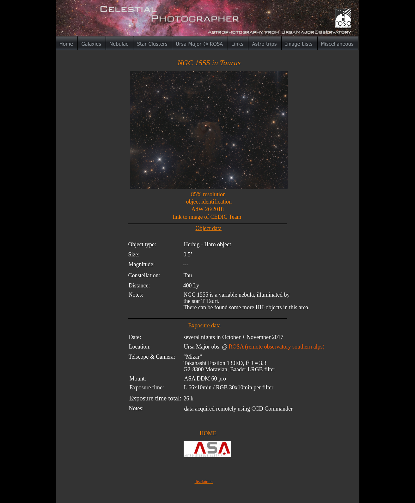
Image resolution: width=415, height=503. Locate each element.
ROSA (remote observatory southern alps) (277, 346)
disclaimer (204, 481)
